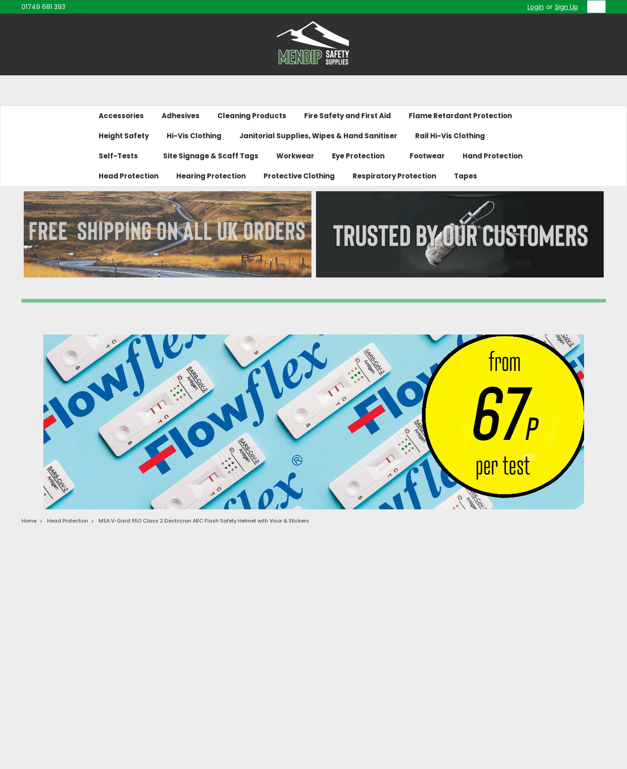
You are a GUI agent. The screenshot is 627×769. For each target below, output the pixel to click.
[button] (167, 234)
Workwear (295, 156)
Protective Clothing (299, 176)
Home (29, 520)
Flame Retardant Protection (460, 115)
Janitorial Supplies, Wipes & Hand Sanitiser (318, 136)
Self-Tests (122, 156)
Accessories (121, 115)
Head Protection (128, 176)
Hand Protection (492, 156)
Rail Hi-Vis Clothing (450, 136)
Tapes (465, 176)
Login (535, 6)
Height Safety (124, 136)
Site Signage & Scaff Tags (210, 156)
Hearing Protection (211, 176)
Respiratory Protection (394, 176)
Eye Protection (362, 156)
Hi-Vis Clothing (194, 136)
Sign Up (566, 6)
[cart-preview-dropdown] (594, 6)
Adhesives (181, 115)
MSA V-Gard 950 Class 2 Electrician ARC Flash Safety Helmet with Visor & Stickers (204, 520)
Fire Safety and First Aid (347, 115)
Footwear (427, 156)
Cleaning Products (251, 115)
